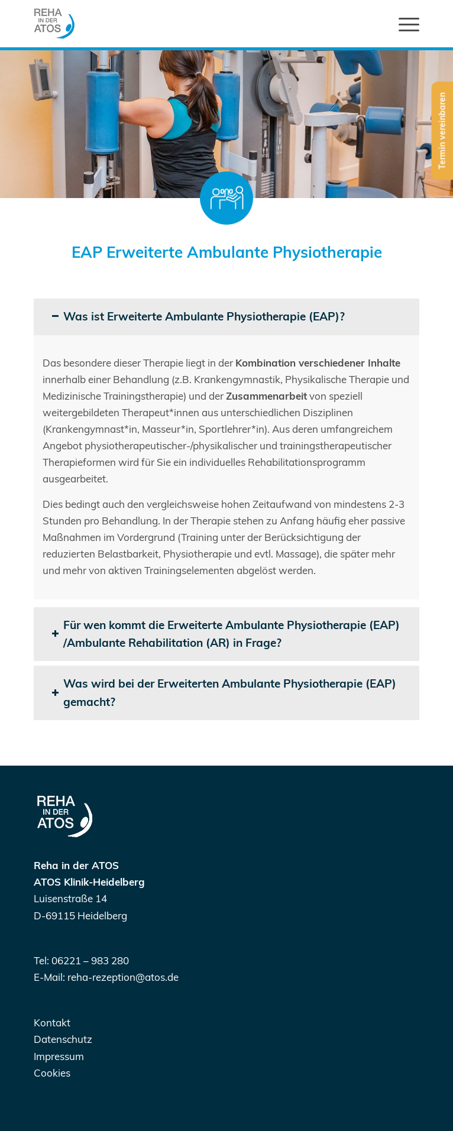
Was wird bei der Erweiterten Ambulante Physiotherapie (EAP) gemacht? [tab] (223, 692)
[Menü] (403, 23)
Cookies (52, 1073)
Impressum (59, 1056)
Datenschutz (63, 1039)
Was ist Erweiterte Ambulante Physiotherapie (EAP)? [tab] (198, 316)
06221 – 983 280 (90, 960)
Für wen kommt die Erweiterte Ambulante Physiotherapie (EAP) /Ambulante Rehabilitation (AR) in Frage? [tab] (225, 634)
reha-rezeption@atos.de (123, 977)
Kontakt (52, 1022)
